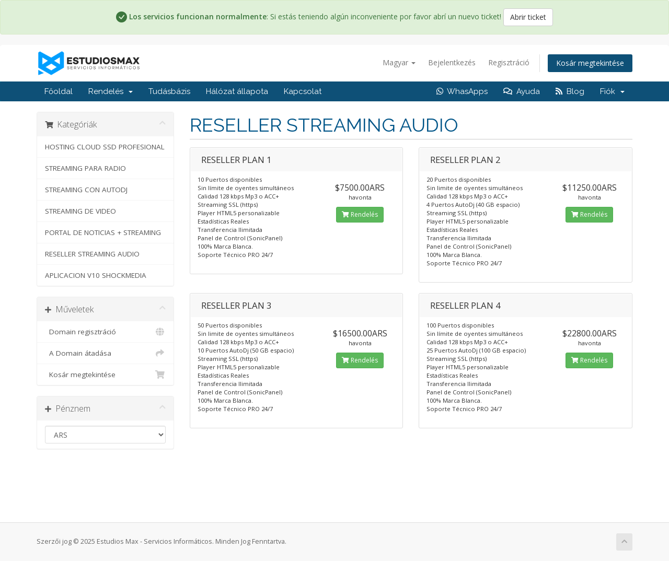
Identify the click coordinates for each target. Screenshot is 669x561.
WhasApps (462, 91)
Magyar (399, 62)
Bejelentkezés (452, 62)
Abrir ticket (528, 17)
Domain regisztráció (105, 331)
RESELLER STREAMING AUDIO (92, 254)
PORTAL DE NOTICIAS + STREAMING (103, 232)
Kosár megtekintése (590, 63)
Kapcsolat (302, 91)
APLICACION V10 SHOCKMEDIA (95, 275)
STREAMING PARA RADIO (85, 168)
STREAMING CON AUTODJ (86, 189)
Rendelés (110, 91)
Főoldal (58, 91)
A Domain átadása (105, 353)
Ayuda (521, 91)
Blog (570, 91)
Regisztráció (508, 62)
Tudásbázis (169, 91)
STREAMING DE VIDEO (80, 211)
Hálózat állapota (237, 91)
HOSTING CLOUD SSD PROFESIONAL (105, 146)
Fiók (612, 91)
